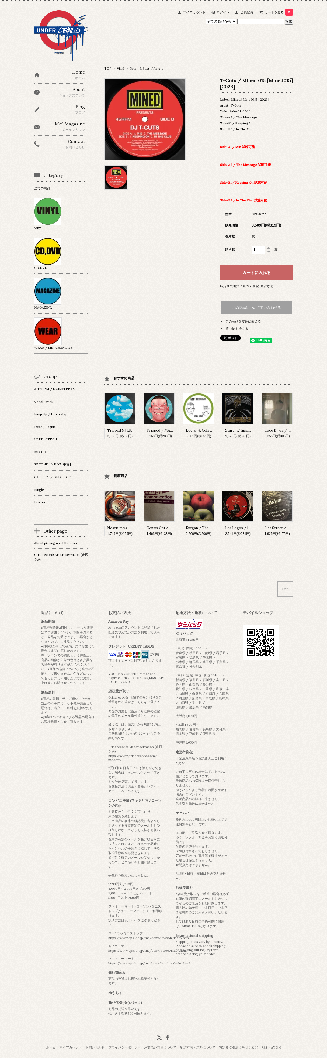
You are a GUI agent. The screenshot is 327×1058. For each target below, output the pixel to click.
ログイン (223, 12)
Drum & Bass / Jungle (146, 68)
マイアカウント (194, 12)
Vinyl (120, 68)
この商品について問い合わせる (256, 308)
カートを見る (279, 12)
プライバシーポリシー (124, 1047)
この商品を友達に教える (243, 321)
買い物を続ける (236, 329)
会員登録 (247, 12)
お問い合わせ (95, 1047)
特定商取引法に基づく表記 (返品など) (247, 286)
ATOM (276, 1047)
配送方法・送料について (197, 1047)
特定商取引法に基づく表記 (238, 1047)
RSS (264, 1047)
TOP (108, 68)
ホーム (51, 1047)
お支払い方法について (160, 1047)
